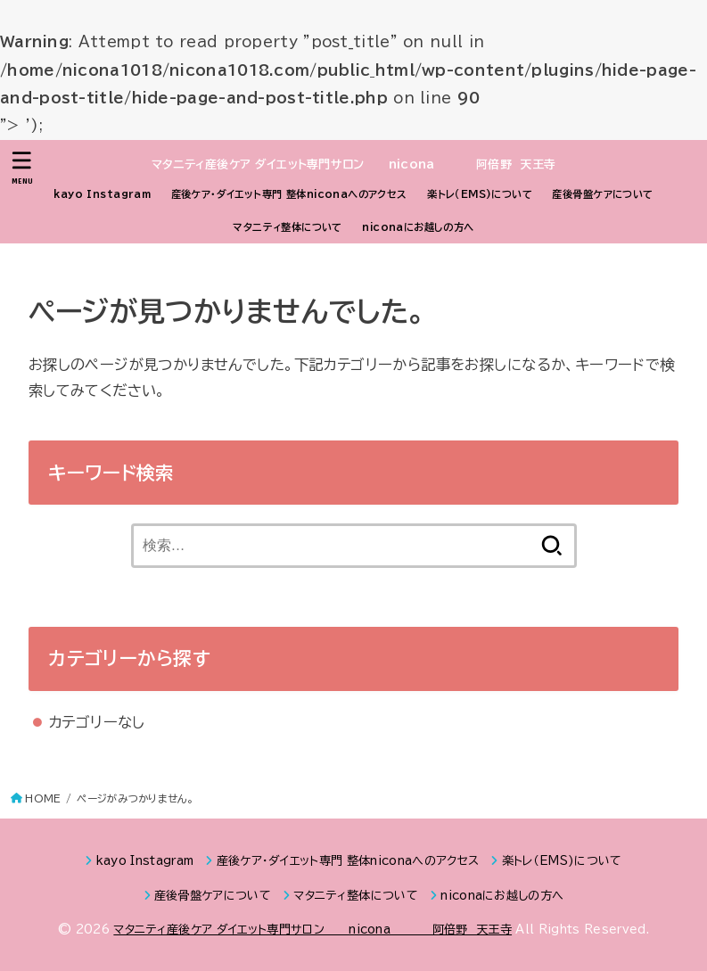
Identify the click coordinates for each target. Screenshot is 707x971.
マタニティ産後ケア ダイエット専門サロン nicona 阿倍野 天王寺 (354, 164)
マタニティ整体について (287, 227)
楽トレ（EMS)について (479, 194)
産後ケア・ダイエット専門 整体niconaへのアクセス (289, 194)
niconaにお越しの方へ (417, 227)
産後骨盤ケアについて (602, 194)
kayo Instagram (102, 194)
